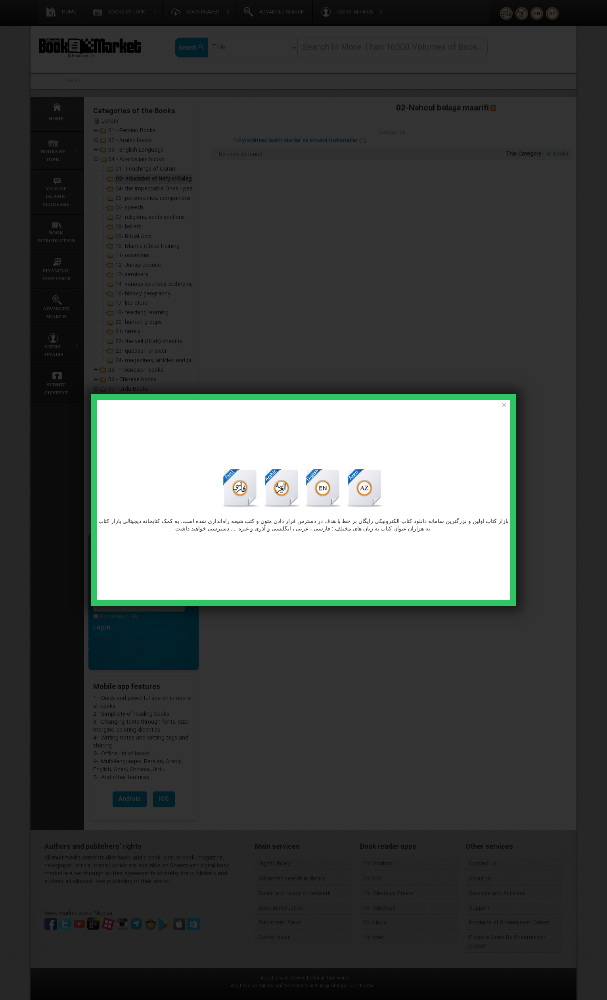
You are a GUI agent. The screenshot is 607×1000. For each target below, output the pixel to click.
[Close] (504, 405)
